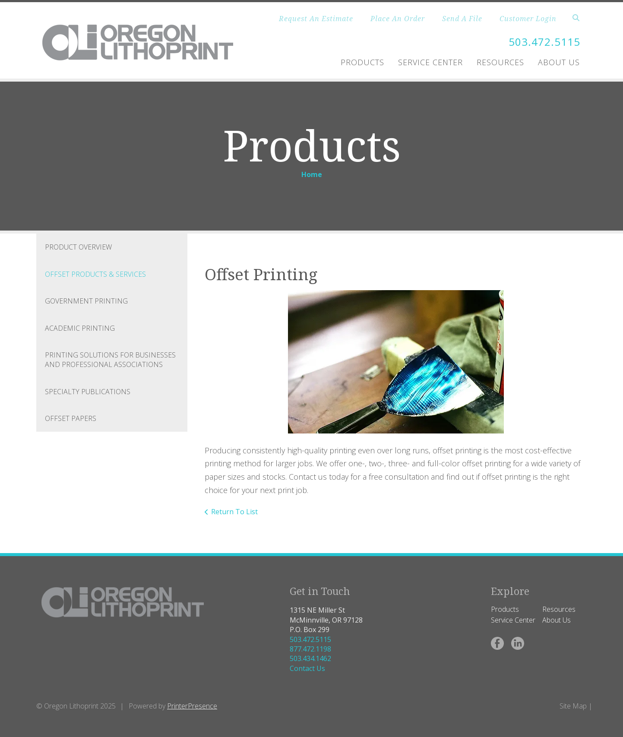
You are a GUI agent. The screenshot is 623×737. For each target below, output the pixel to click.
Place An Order (397, 18)
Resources (500, 62)
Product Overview (78, 247)
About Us (559, 62)
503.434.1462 (310, 658)
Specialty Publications (87, 391)
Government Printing (86, 301)
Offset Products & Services (95, 274)
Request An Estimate (316, 18)
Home (311, 174)
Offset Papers (70, 418)
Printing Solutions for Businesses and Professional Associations (110, 359)
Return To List (234, 511)
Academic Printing (80, 328)
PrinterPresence (192, 706)
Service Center (430, 62)
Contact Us (307, 668)
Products (362, 62)
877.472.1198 (310, 649)
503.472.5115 (544, 42)
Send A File (462, 18)
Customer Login (528, 18)
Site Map (573, 706)
